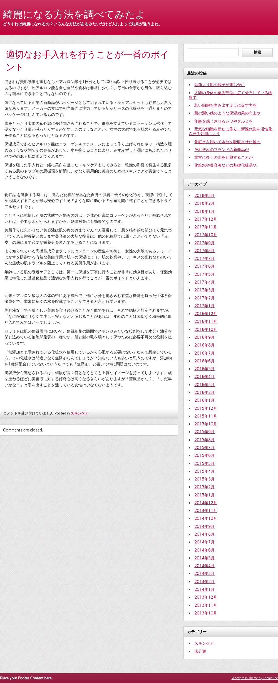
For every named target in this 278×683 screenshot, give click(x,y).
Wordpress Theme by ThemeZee (255, 678)
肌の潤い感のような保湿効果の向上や (227, 113)
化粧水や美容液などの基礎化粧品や (225, 165)
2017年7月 (204, 258)
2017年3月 (204, 289)
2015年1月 (204, 494)
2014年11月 (205, 510)
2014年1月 (204, 589)
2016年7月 (204, 353)
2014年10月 (205, 518)
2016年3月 (204, 384)
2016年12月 (205, 313)
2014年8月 (204, 534)
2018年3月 (204, 195)
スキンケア (80, 413)
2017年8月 (204, 250)
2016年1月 (204, 400)
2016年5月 (204, 368)
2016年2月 (204, 392)
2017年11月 (205, 227)
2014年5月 (204, 557)
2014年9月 (204, 526)
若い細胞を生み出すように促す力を (225, 105)
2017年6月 (204, 266)
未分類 (200, 651)
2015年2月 (204, 486)
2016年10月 (205, 329)
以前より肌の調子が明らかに (219, 84)
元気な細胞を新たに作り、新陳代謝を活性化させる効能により (230, 131)
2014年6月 (204, 550)
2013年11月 (205, 605)
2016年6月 (204, 361)
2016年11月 (205, 321)
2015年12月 (205, 408)
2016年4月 (204, 376)
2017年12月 (205, 219)
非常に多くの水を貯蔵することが (223, 157)
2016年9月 (204, 337)
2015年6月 (204, 455)
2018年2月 (204, 203)
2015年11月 (205, 416)
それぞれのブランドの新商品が (221, 149)
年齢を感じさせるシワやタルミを (223, 121)
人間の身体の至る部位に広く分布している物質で (230, 95)
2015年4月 (204, 471)
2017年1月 (204, 305)
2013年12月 (205, 597)
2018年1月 (204, 211)
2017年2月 (204, 298)
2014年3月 (204, 573)
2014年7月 (204, 542)
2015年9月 (204, 431)
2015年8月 (204, 439)
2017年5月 (204, 274)
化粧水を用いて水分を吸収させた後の (227, 141)
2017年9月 (204, 242)
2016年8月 (204, 345)
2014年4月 (204, 565)
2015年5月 (204, 463)
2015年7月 (204, 447)
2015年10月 (205, 423)
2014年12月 (205, 502)
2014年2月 (204, 581)
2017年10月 (205, 234)
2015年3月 (204, 479)
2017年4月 (204, 282)
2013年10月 (205, 613)
